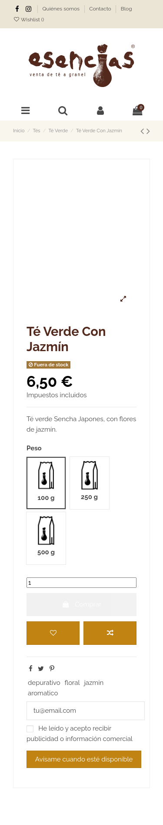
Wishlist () (28, 20)
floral (72, 683)
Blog (126, 9)
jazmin (93, 683)
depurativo (44, 683)
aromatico (43, 693)
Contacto (101, 9)
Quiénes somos (62, 9)
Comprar (82, 604)
